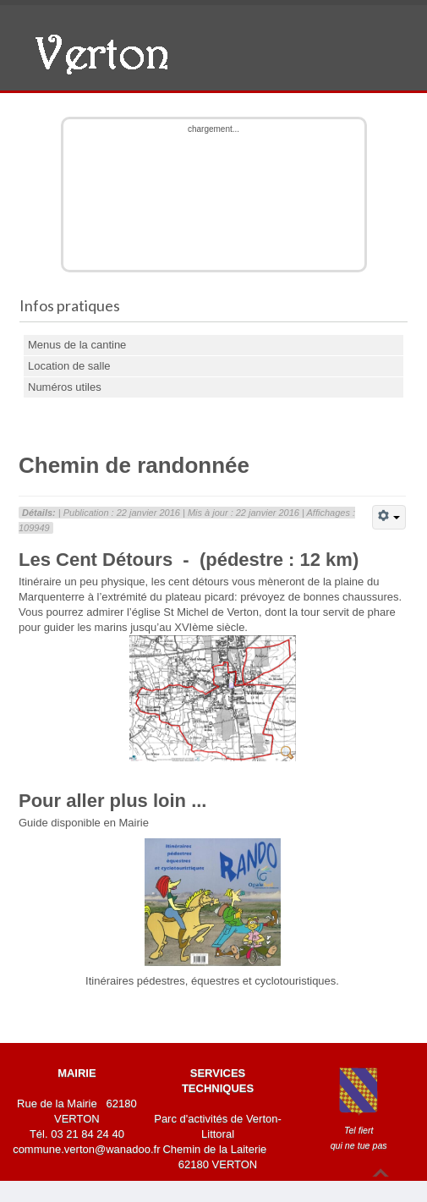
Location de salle (69, 366)
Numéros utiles (64, 387)
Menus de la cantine (77, 344)
